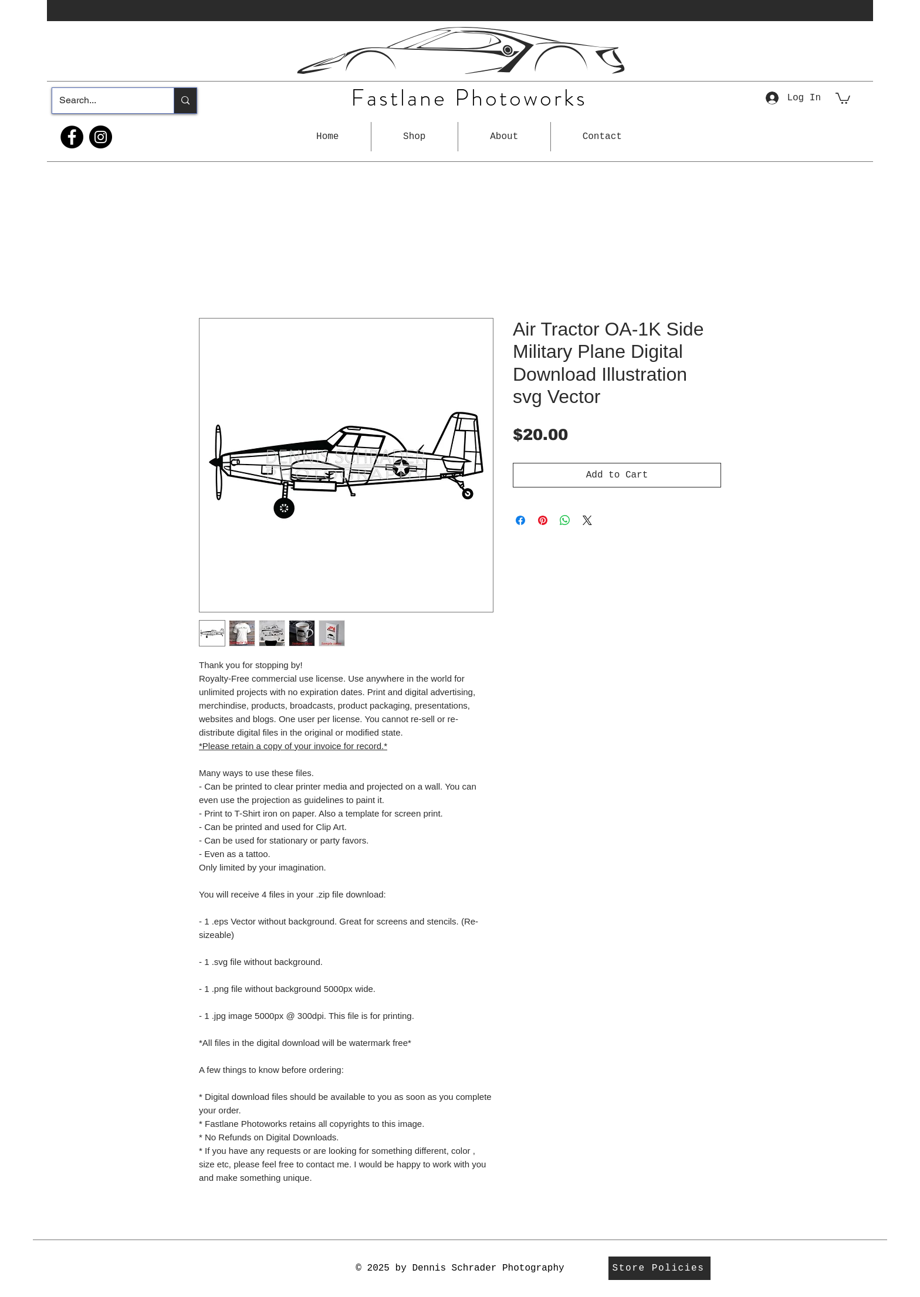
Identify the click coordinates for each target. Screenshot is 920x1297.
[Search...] (104, 100)
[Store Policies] (659, 1268)
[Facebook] (71, 137)
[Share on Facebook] (520, 520)
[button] (414, 136)
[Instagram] (100, 137)
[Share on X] (587, 520)
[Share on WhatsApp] (565, 520)
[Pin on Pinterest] (543, 520)
